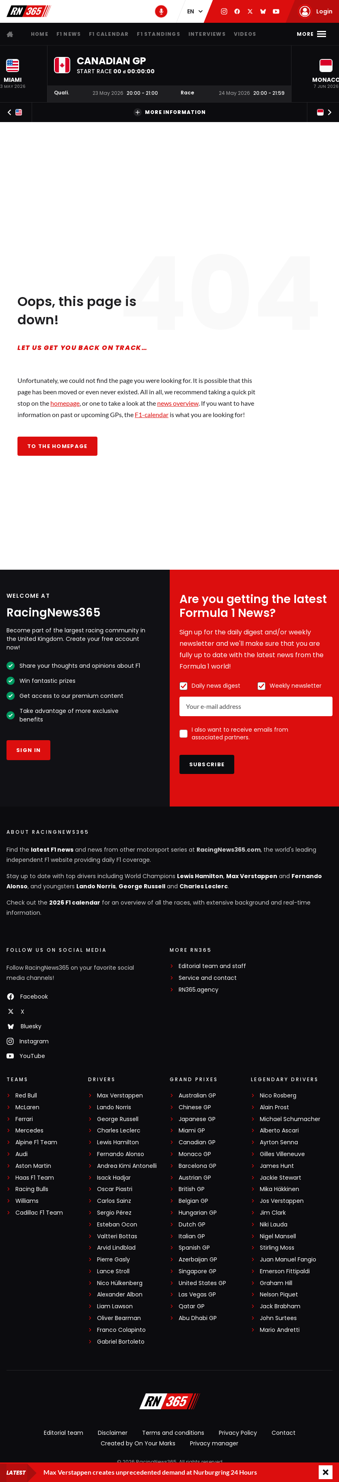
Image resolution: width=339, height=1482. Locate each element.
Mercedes (29, 1130)
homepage (65, 403)
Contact (284, 1433)
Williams (27, 1201)
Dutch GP (192, 1224)
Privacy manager (214, 1443)
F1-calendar (151, 414)
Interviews (207, 34)
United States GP (202, 1283)
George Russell (142, 886)
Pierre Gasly (113, 1259)
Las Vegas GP (197, 1294)
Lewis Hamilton (200, 876)
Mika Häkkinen (279, 1189)
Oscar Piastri (114, 1189)
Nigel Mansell (278, 1236)
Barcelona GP (197, 1166)
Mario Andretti (280, 1330)
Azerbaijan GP (198, 1259)
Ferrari (24, 1119)
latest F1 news (52, 850)
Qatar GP (192, 1306)
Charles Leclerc (203, 886)
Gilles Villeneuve (282, 1154)
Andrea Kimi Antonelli (127, 1166)
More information (170, 112)
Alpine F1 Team (36, 1142)
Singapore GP (197, 1271)
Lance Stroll (113, 1271)
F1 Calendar (109, 34)
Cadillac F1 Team (39, 1212)
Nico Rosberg (278, 1095)
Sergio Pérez (114, 1212)
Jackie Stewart (280, 1177)
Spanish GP (194, 1247)
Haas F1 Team (34, 1177)
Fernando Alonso (120, 1154)
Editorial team (63, 1433)
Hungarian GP (198, 1212)
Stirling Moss (277, 1247)
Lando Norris (96, 886)
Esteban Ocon (117, 1224)
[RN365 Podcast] (161, 11)
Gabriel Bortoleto (121, 1341)
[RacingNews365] (169, 1402)
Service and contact (208, 978)
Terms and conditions (173, 1433)
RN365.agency (198, 989)
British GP (192, 1189)
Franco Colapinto (121, 1330)
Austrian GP (195, 1177)
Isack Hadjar (114, 1177)
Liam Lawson (115, 1306)
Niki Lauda (273, 1224)
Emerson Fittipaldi (285, 1271)
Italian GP (192, 1236)
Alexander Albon (120, 1294)
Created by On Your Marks (138, 1443)
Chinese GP (195, 1107)
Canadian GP (197, 1142)
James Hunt (277, 1166)
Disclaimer (112, 1433)
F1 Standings (158, 34)
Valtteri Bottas (117, 1236)
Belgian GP (193, 1201)
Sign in (28, 750)
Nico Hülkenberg (120, 1283)
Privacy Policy (238, 1433)
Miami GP (192, 1130)
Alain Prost (274, 1107)
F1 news (68, 34)
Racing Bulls (31, 1189)
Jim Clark (273, 1212)
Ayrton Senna (279, 1142)
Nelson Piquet (279, 1294)
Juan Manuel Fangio (288, 1259)
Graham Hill (276, 1283)
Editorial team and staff (212, 966)
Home (39, 34)
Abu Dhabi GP (198, 1318)
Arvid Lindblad (116, 1247)
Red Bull (26, 1095)
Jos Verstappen (282, 1201)
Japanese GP (197, 1119)
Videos (245, 34)
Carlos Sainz (114, 1201)
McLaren (27, 1107)
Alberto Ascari (279, 1130)
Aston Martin (33, 1166)
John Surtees (278, 1318)
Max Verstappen (251, 876)
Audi (21, 1154)
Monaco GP (195, 1154)
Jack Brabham (280, 1306)
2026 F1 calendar (74, 902)
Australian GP (197, 1095)
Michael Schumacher (290, 1119)
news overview (178, 403)
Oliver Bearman (119, 1318)
